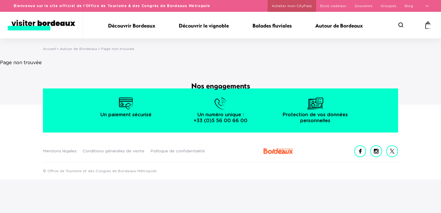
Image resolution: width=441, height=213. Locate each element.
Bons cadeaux (333, 6)
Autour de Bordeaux (78, 49)
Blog (409, 6)
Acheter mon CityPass (292, 6)
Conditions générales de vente (113, 151)
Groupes (388, 6)
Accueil (49, 49)
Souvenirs (363, 6)
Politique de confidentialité (177, 151)
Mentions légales (60, 151)
